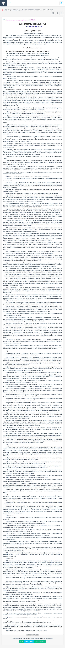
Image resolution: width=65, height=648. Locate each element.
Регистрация (29, 641)
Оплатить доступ (40, 641)
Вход (21, 641)
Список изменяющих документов (33, 33)
